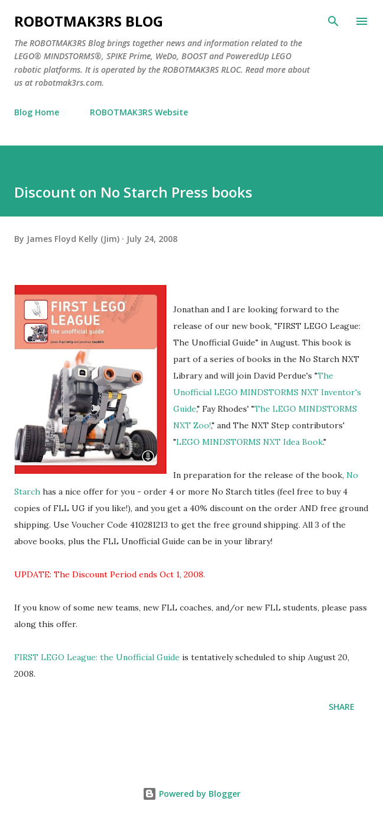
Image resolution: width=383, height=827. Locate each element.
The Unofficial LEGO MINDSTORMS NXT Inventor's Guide (267, 392)
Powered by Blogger (191, 793)
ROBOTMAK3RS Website (139, 112)
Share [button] (342, 706)
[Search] (333, 21)
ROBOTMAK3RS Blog (88, 21)
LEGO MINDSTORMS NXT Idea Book (249, 442)
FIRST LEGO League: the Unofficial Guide (97, 657)
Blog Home (36, 112)
